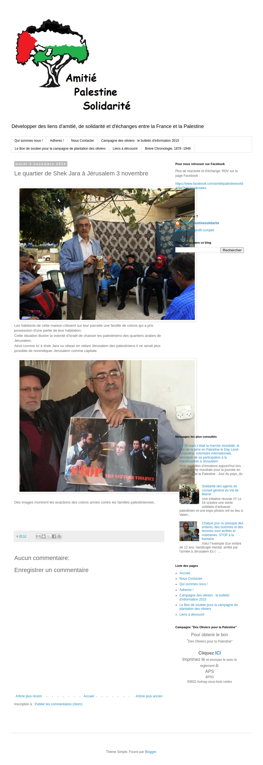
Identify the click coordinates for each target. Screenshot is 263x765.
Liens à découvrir (125, 148)
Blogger (150, 752)
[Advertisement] (192, 343)
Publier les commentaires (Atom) (58, 704)
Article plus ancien (149, 696)
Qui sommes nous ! (29, 141)
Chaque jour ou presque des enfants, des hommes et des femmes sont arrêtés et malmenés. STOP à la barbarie (222, 531)
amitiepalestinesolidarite (200, 223)
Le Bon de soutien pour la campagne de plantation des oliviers (60, 148)
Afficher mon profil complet (194, 230)
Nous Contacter (82, 141)
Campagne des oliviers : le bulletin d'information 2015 (140, 141)
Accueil (89, 696)
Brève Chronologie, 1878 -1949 (168, 148)
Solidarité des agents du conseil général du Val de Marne (220, 490)
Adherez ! (57, 141)
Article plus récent (29, 696)
